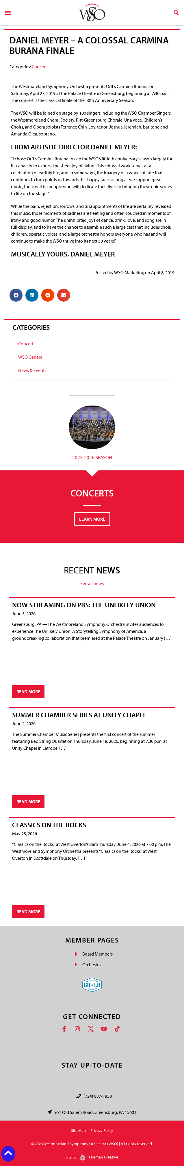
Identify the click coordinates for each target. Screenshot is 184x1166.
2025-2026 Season (92, 457)
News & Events (32, 370)
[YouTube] (105, 1029)
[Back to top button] (8, 1153)
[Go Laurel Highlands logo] (92, 985)
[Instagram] (79, 1029)
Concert (39, 66)
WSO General (31, 357)
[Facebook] (65, 1029)
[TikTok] (118, 1029)
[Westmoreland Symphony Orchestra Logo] (92, 13)
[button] (7, 12)
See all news (92, 583)
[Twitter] (92, 1029)
